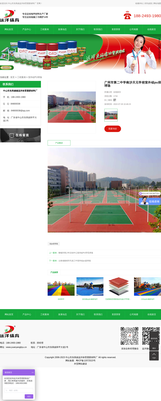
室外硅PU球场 (35, 77)
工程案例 (44, 29)
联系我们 (98, 29)
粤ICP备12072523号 (86, 360)
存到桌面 (148, 3)
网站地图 (157, 3)
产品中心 (26, 29)
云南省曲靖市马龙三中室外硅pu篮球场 (74, 261)
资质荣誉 (116, 29)
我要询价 (112, 129)
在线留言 (151, 29)
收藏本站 (139, 3)
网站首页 (9, 29)
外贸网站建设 (80, 364)
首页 (12, 77)
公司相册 (133, 29)
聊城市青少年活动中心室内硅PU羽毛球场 (75, 253)
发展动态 (62, 29)
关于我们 (80, 29)
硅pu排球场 (54, 244)
